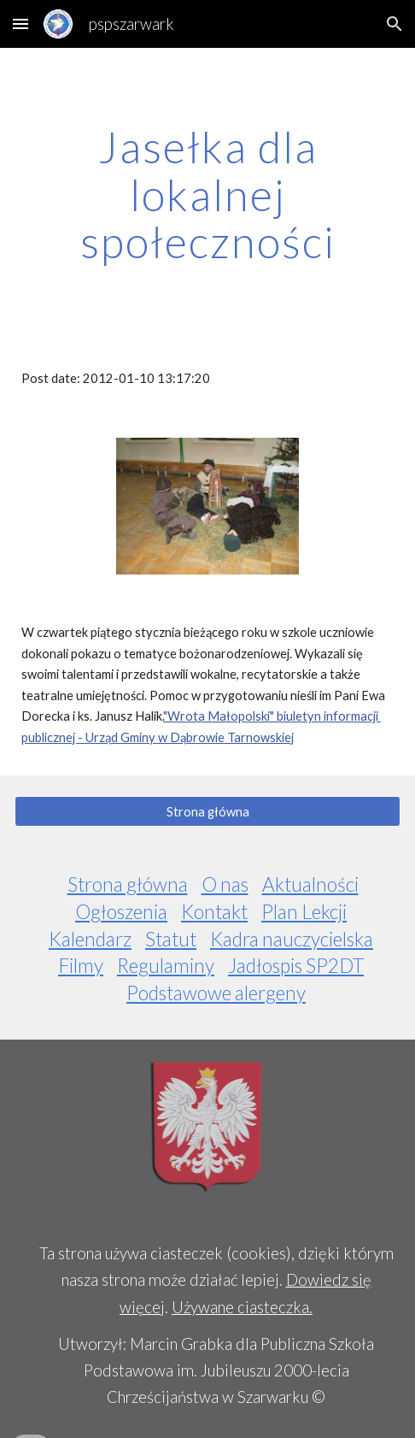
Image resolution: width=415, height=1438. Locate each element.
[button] (20, 23)
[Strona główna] (207, 811)
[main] (207, 194)
